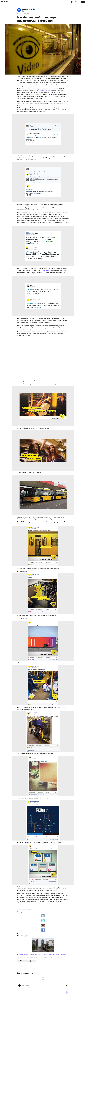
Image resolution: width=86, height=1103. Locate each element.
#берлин (63, 954)
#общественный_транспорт (32, 954)
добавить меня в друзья (24, 909)
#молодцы (45, 954)
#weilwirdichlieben (44, 90)
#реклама (20, 954)
